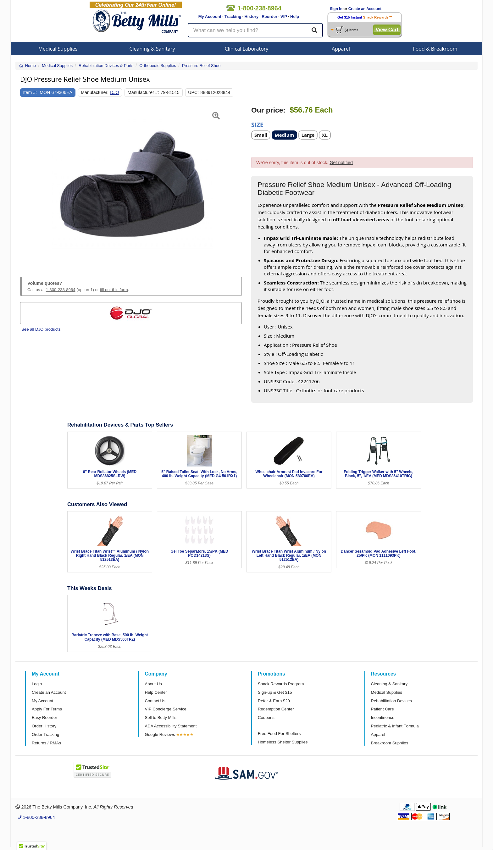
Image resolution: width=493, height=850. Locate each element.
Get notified (341, 162)
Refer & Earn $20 (274, 700)
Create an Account (365, 9)
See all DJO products (41, 329)
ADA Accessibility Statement (171, 726)
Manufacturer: (94, 92)
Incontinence (383, 717)
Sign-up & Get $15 (275, 692)
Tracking (232, 16)
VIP (283, 16)
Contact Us (155, 700)
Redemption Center (276, 709)
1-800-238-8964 (60, 289)
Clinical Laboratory (247, 48)
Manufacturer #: (143, 92)
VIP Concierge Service (165, 709)
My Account (209, 16)
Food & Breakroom (435, 48)
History (251, 16)
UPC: (193, 92)
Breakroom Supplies (389, 743)
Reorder (269, 16)
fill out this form (114, 289)
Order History (44, 726)
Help (294, 16)
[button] (28, 184)
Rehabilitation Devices (391, 700)
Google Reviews (160, 734)
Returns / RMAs (46, 743)
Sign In (336, 9)
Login (37, 684)
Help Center (156, 692)
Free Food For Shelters (279, 733)
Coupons (266, 717)
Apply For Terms (47, 709)
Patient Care (382, 709)
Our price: (268, 110)
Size (257, 124)
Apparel (341, 48)
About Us (153, 684)
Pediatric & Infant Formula (395, 726)
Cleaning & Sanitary (152, 48)
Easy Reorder (44, 717)
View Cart (386, 29)
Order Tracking (45, 734)
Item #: (30, 92)
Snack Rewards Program (281, 684)
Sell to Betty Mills (160, 717)
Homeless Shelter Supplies (282, 742)
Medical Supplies (58, 48)
